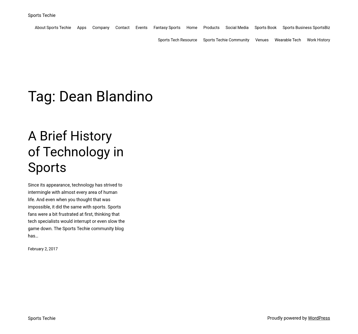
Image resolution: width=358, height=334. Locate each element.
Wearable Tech (288, 40)
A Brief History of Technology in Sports (76, 151)
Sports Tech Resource (177, 40)
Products (211, 27)
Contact (123, 27)
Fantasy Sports (167, 27)
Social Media (237, 27)
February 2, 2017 (43, 249)
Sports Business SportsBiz (306, 27)
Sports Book (265, 27)
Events (142, 27)
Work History (318, 40)
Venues (262, 40)
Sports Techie (42, 15)
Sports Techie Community (226, 40)
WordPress (319, 318)
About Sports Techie (53, 27)
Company (101, 27)
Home (192, 27)
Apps (81, 27)
